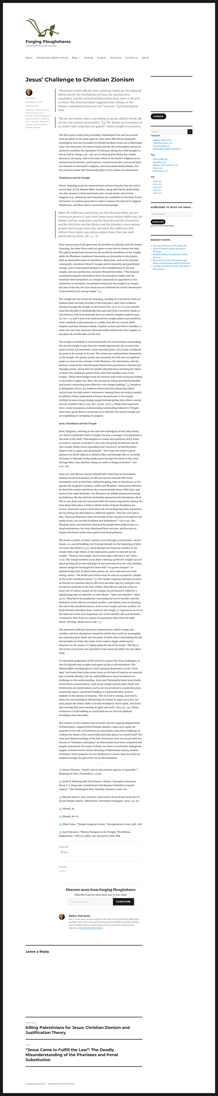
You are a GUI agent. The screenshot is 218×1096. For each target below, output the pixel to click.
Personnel (115, 57)
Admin (145, 57)
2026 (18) (157, 181)
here (85, 548)
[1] (119, 106)
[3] (99, 291)
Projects (101, 57)
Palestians (44, 121)
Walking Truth (32, 106)
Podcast (88, 57)
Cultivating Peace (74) (162, 143)
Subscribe (123, 901)
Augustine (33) (159, 162)
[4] (128, 384)
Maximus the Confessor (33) (165, 165)
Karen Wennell (32, 121)
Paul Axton (30, 98)
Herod (28, 113)
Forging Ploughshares (48, 41)
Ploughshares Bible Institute (52, 57)
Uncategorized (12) (161, 146)
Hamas (45, 110)
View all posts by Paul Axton (90, 928)
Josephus (44, 119)
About (29, 57)
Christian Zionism (34, 110)
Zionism (37, 127)
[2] (104, 122)
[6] (96, 579)
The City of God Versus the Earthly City (170, 246)
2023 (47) (157, 190)
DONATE (158, 116)
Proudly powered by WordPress (61, 1084)
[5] (112, 404)
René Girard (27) (160, 171)
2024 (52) (157, 187)
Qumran (29, 124)
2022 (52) (157, 193)
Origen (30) (158, 168)
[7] (100, 621)
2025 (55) (157, 184)
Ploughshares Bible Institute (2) (167, 149)
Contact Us (131, 57)
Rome (36, 124)
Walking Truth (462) (162, 140)
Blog (74, 57)
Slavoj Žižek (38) (160, 159)
